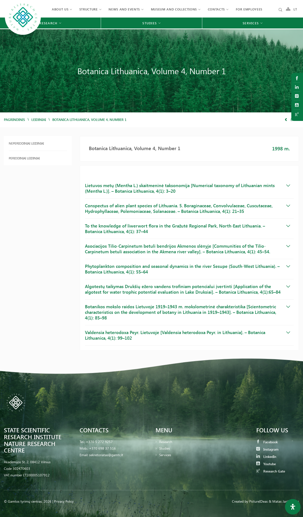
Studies (164, 448)
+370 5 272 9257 (99, 441)
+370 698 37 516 (102, 448)
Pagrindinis (14, 119)
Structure (88, 9)
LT (295, 9)
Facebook (267, 442)
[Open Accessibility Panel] (293, 507)
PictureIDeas (258, 501)
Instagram (267, 449)
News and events (124, 9)
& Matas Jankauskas (284, 501)
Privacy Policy (64, 501)
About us (60, 9)
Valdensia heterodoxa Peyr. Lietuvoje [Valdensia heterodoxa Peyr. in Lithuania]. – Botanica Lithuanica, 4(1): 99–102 (187, 335)
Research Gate (270, 471)
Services (165, 455)
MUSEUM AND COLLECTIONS (174, 9)
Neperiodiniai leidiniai (26, 143)
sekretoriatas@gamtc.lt (106, 455)
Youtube (266, 464)
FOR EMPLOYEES (249, 9)
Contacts (216, 9)
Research (165, 441)
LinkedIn (266, 456)
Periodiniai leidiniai (24, 158)
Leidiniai (38, 119)
